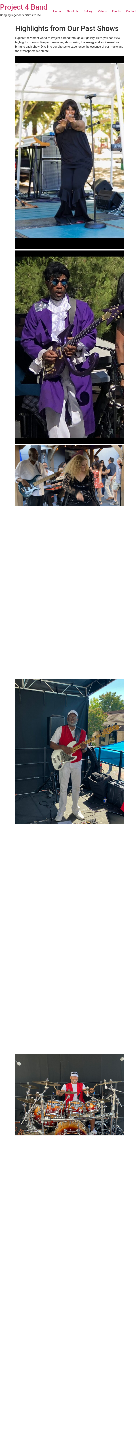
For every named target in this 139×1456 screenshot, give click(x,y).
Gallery (88, 11)
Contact (131, 11)
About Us (72, 11)
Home (57, 11)
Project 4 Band (23, 7)
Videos (102, 11)
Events (116, 11)
